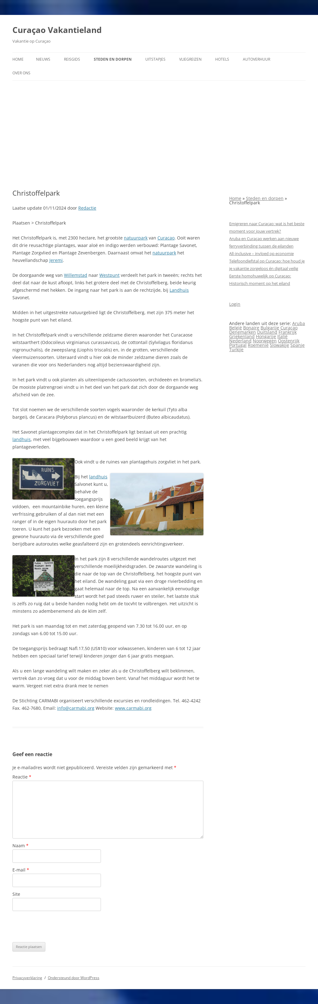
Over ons (21, 73)
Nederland (240, 341)
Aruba (298, 323)
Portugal (238, 345)
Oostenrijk (288, 341)
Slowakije (279, 345)
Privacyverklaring (27, 977)
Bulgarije (270, 328)
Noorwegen (265, 341)
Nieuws (43, 59)
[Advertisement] (159, 134)
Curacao (166, 238)
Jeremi (56, 260)
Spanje (297, 345)
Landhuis (179, 290)
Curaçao (289, 328)
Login (234, 304)
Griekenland (242, 336)
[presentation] (59, 926)
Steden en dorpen (113, 59)
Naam (20, 845)
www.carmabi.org (133, 708)
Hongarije (266, 336)
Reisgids (72, 59)
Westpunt (109, 275)
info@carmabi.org (75, 708)
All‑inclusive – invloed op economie (261, 253)
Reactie (21, 777)
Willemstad (75, 275)
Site (16, 894)
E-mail (20, 870)
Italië (282, 336)
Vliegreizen (190, 59)
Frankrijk (288, 332)
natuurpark (136, 238)
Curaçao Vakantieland (57, 29)
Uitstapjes (155, 59)
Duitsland (267, 332)
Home (18, 59)
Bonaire (251, 328)
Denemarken (242, 332)
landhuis (21, 439)
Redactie (87, 208)
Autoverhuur (256, 59)
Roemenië (258, 345)
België (235, 328)
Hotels (222, 59)
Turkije (236, 349)
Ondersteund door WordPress (73, 977)
